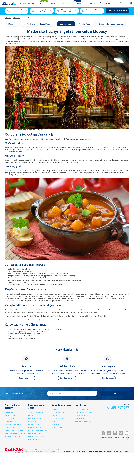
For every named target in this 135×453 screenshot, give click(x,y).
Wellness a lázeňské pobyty (37, 430)
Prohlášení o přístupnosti (83, 421)
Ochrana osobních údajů (83, 412)
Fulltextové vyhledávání (120, 3)
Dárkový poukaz (57, 427)
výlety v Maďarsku (29, 336)
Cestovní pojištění (58, 412)
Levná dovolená (10, 421)
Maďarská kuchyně (66, 24)
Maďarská (8, 37)
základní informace (25, 334)
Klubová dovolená (34, 440)
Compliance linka (80, 418)
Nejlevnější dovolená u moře (15, 433)
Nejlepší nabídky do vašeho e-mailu (19, 393)
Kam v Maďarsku (46, 24)
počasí (25, 338)
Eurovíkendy (32, 421)
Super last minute (11, 415)
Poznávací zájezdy (34, 427)
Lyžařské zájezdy (34, 424)
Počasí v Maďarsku (86, 24)
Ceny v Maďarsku (28, 24)
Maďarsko (12, 24)
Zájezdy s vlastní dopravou (14, 430)
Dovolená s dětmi (34, 415)
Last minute (9, 412)
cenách (30, 332)
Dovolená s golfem (34, 433)
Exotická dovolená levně (13, 436)
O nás (54, 421)
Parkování (55, 415)
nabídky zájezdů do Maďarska (30, 329)
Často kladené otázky (59, 418)
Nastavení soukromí (82, 415)
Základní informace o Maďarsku (111, 24)
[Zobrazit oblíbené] (131, 3)
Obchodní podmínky (81, 409)
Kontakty (55, 409)
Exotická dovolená (34, 418)
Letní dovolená (10, 418)
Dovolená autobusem (12, 427)
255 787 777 (109, 3)
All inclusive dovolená (35, 412)
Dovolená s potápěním (36, 436)
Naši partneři (56, 424)
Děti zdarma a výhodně (13, 424)
